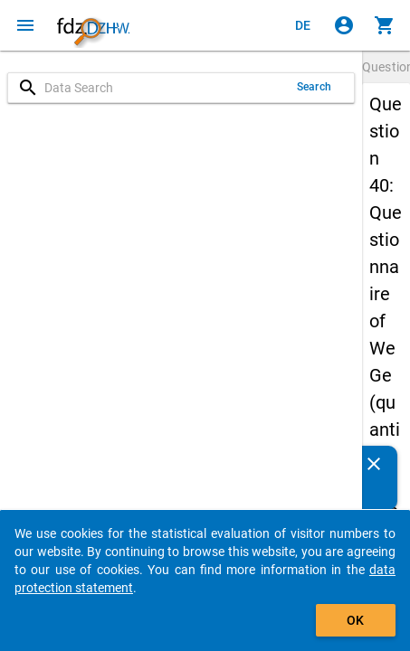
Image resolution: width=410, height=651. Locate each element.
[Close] (374, 464)
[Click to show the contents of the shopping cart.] (385, 25)
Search (314, 86)
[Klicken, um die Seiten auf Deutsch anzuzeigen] (303, 25)
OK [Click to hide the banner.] (355, 620)
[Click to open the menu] (25, 25)
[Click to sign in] (344, 25)
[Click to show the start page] (93, 25)
